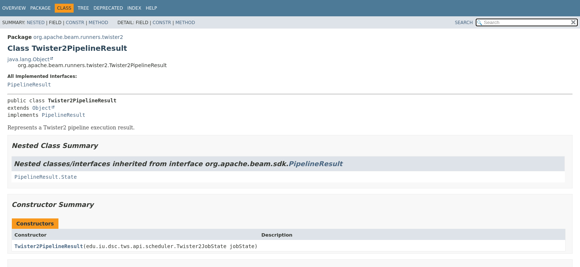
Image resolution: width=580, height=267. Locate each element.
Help (151, 8)
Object (41, 108)
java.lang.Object (28, 59)
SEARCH (464, 22)
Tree (83, 8)
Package (40, 8)
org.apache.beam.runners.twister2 (78, 37)
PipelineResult (29, 85)
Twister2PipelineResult (48, 246)
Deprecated (108, 8)
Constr (75, 22)
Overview (14, 8)
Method (98, 22)
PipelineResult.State (45, 177)
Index (134, 8)
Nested (35, 22)
